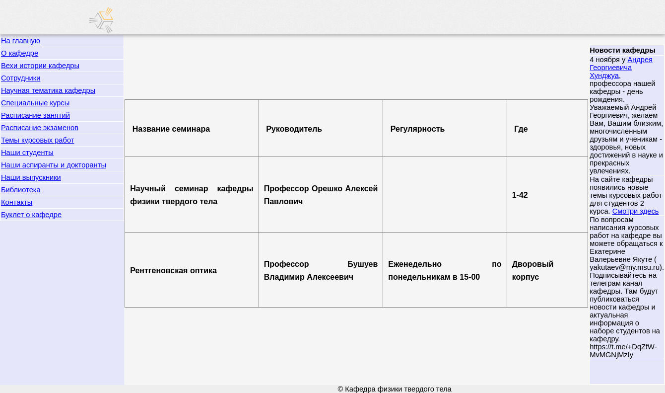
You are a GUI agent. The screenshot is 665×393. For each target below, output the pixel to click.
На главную (20, 41)
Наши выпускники (31, 177)
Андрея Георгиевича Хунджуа (621, 67)
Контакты (16, 202)
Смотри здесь (635, 211)
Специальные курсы (35, 103)
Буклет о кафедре (31, 215)
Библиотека (21, 190)
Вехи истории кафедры (40, 66)
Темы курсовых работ (37, 140)
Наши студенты (27, 153)
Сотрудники (20, 78)
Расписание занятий (35, 115)
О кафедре (19, 53)
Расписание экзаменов (39, 128)
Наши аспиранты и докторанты (53, 165)
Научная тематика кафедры (48, 90)
